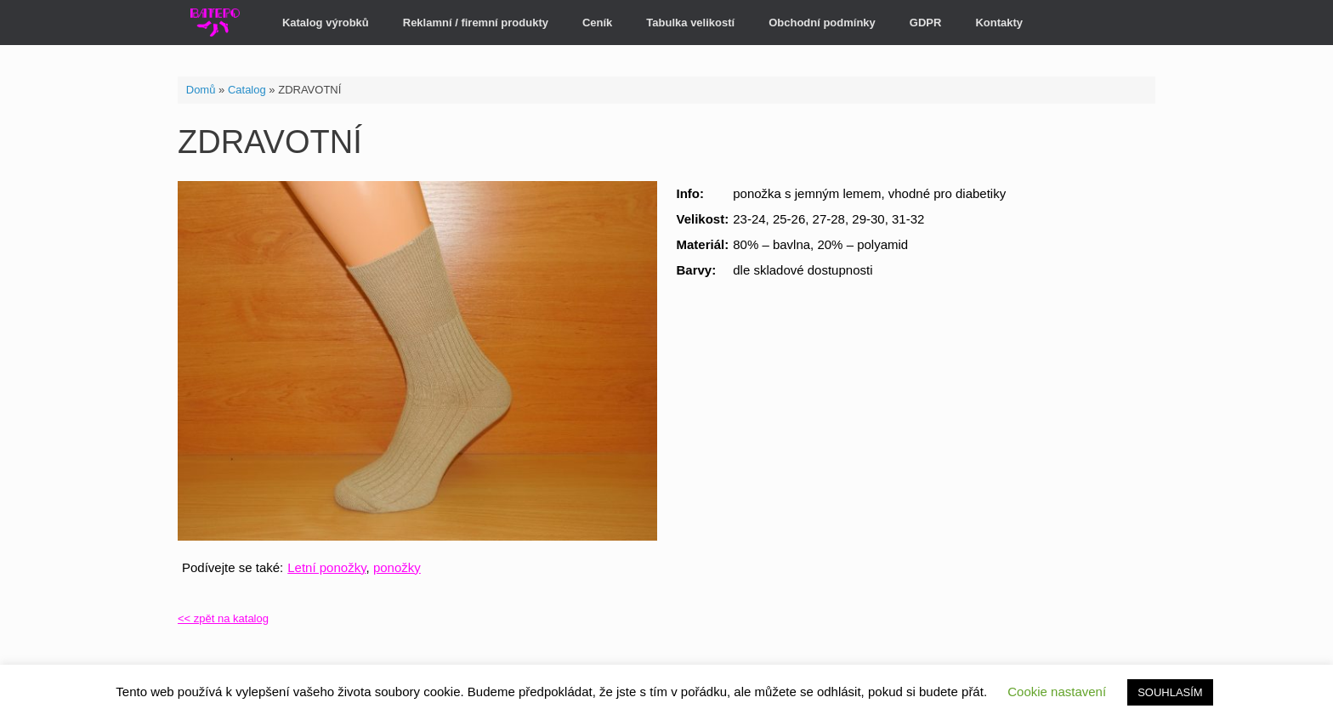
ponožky (397, 567)
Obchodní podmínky (822, 22)
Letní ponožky (326, 567)
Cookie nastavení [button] (1056, 691)
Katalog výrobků (325, 22)
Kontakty (999, 22)
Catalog (247, 89)
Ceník (597, 22)
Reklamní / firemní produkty (475, 22)
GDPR (926, 22)
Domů (201, 89)
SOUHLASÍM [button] (1170, 692)
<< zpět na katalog (223, 618)
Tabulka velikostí (690, 22)
